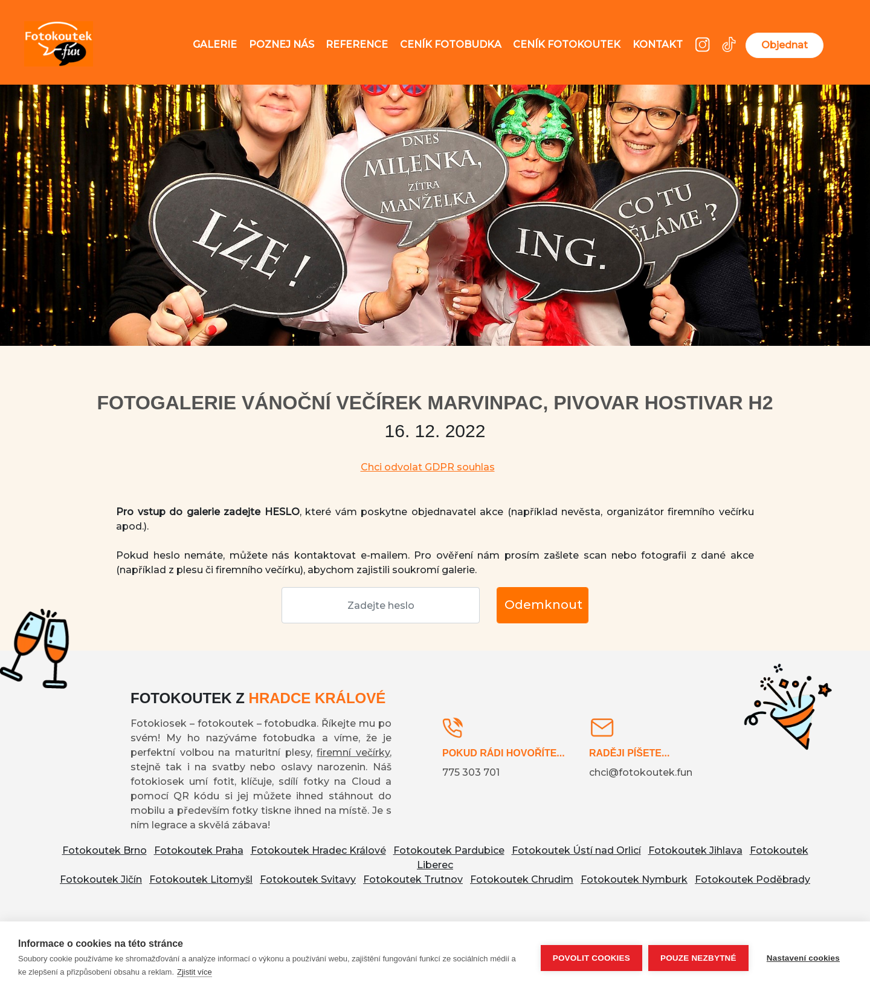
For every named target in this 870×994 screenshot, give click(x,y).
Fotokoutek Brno (104, 850)
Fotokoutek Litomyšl (201, 879)
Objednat (784, 45)
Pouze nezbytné (698, 958)
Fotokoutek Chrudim (521, 879)
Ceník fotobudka (450, 44)
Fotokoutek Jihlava (695, 850)
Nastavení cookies (803, 958)
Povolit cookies (591, 958)
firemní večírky (353, 752)
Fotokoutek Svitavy (308, 879)
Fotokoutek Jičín (101, 879)
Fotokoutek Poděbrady (752, 879)
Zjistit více (194, 971)
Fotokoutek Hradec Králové (318, 850)
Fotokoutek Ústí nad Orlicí (576, 850)
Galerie (215, 44)
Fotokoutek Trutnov (413, 879)
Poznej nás (281, 44)
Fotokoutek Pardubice (448, 850)
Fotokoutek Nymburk (634, 879)
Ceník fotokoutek (566, 44)
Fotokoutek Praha (198, 850)
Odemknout (543, 604)
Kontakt (658, 44)
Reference (357, 44)
